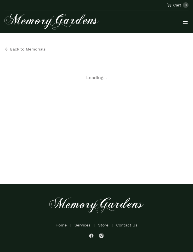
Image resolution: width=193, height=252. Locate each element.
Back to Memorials (25, 49)
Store (103, 225)
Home (61, 225)
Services (82, 225)
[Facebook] (91, 235)
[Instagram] (101, 235)
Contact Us (127, 225)
